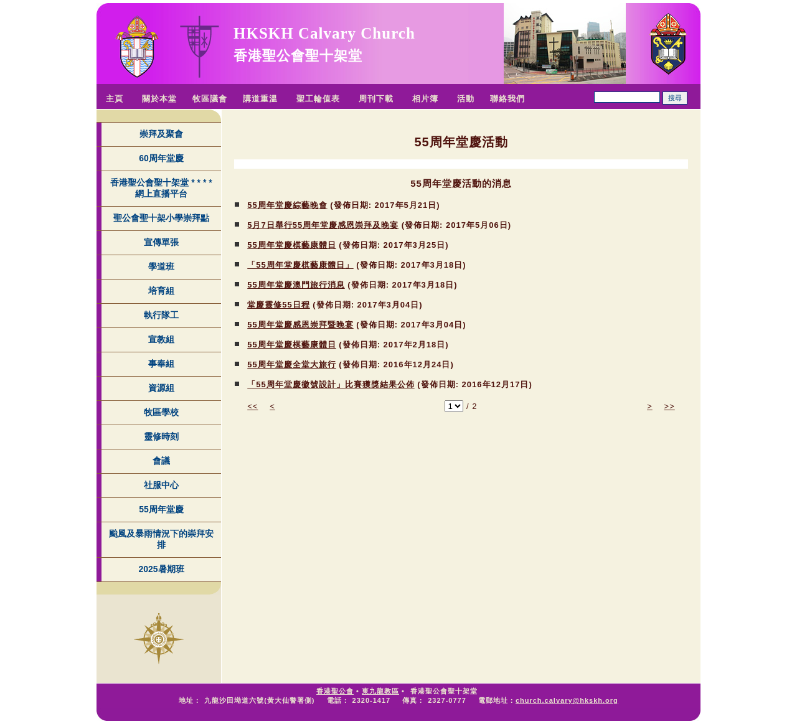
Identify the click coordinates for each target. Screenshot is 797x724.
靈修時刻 (161, 436)
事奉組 (161, 364)
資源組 (161, 388)
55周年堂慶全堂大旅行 (291, 364)
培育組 (161, 291)
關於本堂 (159, 98)
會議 (161, 461)
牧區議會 (209, 98)
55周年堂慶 (161, 509)
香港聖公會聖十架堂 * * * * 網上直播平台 (161, 188)
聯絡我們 (507, 98)
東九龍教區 (380, 691)
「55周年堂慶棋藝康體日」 (300, 265)
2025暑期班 (161, 569)
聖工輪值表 (318, 98)
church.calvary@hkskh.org (567, 700)
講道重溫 (260, 98)
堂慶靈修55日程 (278, 304)
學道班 (161, 266)
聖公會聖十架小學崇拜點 (161, 218)
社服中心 (161, 485)
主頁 (114, 98)
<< (252, 406)
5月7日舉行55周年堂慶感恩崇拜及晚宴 (322, 225)
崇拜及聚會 (161, 134)
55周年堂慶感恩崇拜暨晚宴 (300, 324)
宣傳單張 (161, 242)
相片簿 (425, 98)
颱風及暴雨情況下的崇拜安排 (161, 539)
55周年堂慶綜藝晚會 (287, 205)
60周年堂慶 (161, 158)
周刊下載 (376, 98)
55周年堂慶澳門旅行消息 (295, 284)
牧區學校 (161, 412)
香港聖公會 (335, 691)
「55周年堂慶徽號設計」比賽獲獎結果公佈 (330, 384)
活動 (465, 98)
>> (669, 406)
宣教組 (161, 339)
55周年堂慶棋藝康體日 (291, 245)
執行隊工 (161, 315)
